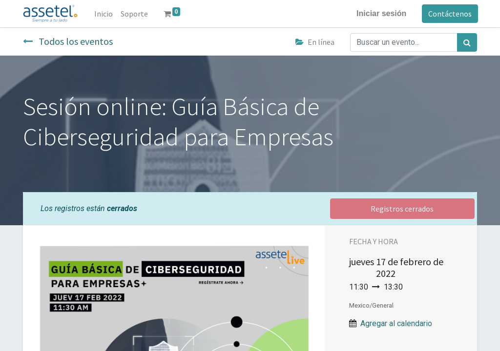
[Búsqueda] (467, 42)
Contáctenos (449, 14)
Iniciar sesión (380, 13)
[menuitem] (104, 13)
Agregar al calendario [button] (396, 323)
